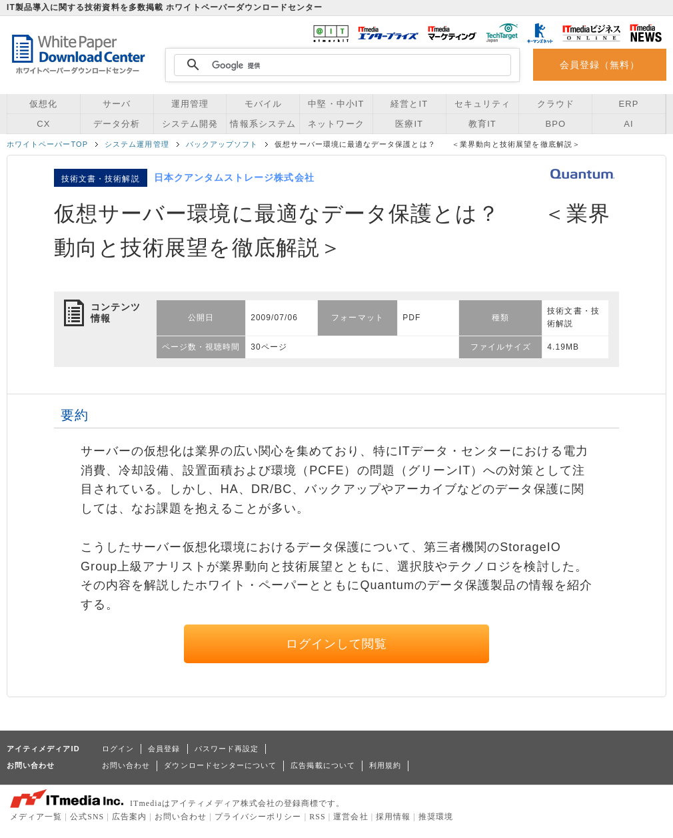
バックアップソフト (222, 144)
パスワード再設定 (227, 749)
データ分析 (116, 124)
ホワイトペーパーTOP (47, 144)
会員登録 (164, 749)
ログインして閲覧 (337, 644)
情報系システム (262, 124)
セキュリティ (482, 104)
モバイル (263, 104)
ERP (629, 104)
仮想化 (43, 104)
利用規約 (385, 765)
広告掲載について (323, 765)
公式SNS (87, 816)
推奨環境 (435, 816)
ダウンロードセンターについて (220, 765)
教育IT (482, 124)
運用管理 (190, 104)
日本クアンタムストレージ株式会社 (234, 177)
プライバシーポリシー (258, 816)
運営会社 (350, 816)
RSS (317, 816)
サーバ (117, 104)
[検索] (340, 65)
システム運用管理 (137, 144)
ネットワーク (336, 124)
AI (628, 124)
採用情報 (393, 816)
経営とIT (409, 104)
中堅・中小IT (336, 104)
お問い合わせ (126, 765)
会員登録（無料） (600, 64)
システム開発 (190, 124)
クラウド (555, 104)
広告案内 (129, 816)
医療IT (409, 124)
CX (43, 124)
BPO (555, 124)
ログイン (118, 749)
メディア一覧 (36, 816)
